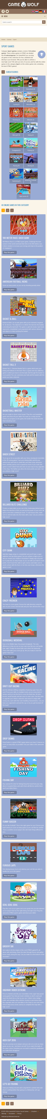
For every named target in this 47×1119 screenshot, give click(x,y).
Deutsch (40, 11)
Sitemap (3, 1113)
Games (9, 39)
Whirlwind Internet (13, 1116)
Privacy (19, 1113)
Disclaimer (12, 1113)
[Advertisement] (23, 31)
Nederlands (36, 11)
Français (44, 11)
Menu (6, 16)
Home (3, 39)
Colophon (34, 1111)
